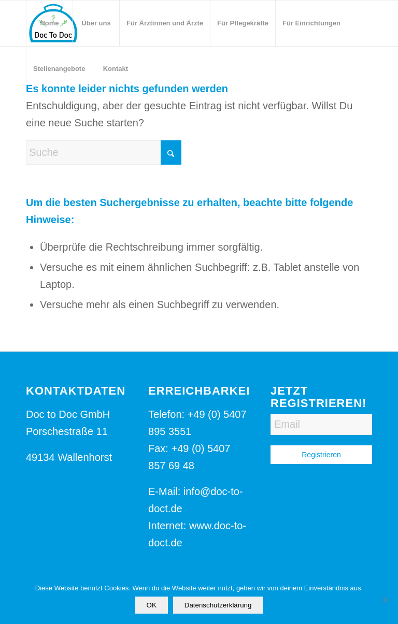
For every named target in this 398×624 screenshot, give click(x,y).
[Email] (321, 424)
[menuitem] (49, 23)
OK (152, 605)
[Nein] (385, 599)
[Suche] (103, 152)
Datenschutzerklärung (218, 605)
